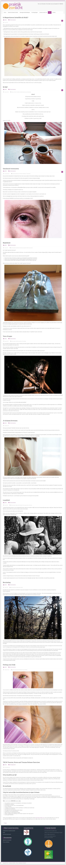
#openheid (24, 247)
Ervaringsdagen (35, 12)
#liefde (17, 341)
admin (5, 19)
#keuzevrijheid (13, 341)
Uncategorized (12, 764)
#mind (23, 669)
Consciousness (13, 19)
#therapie (26, 669)
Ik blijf (5, 87)
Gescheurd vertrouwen (11, 169)
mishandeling (28, 173)
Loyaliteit (6, 500)
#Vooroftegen (24, 341)
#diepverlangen (13, 505)
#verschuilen (31, 247)
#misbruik (20, 173)
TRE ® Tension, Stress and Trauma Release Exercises (21, 762)
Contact (53, 12)
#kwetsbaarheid (13, 247)
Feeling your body (9, 665)
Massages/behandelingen (25, 12)
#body (13, 669)
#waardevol (24, 173)
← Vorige (5, 823)
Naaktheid (6, 243)
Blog (50, 12)
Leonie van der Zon (43, 12)
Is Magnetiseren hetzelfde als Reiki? (15, 17)
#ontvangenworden (26, 505)
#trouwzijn (30, 505)
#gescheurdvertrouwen (15, 173)
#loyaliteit (21, 505)
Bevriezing (7, 582)
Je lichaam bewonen (10, 421)
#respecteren (20, 341)
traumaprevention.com (40, 817)
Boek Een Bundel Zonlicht (13, 12)
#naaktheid (17, 247)
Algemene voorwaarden (7, 840)
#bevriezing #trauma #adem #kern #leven (17, 587)
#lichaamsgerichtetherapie (18, 669)
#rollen (28, 247)
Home (5, 12)
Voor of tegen (7, 336)
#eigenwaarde (17, 505)
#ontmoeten (21, 247)
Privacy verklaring (6, 842)
